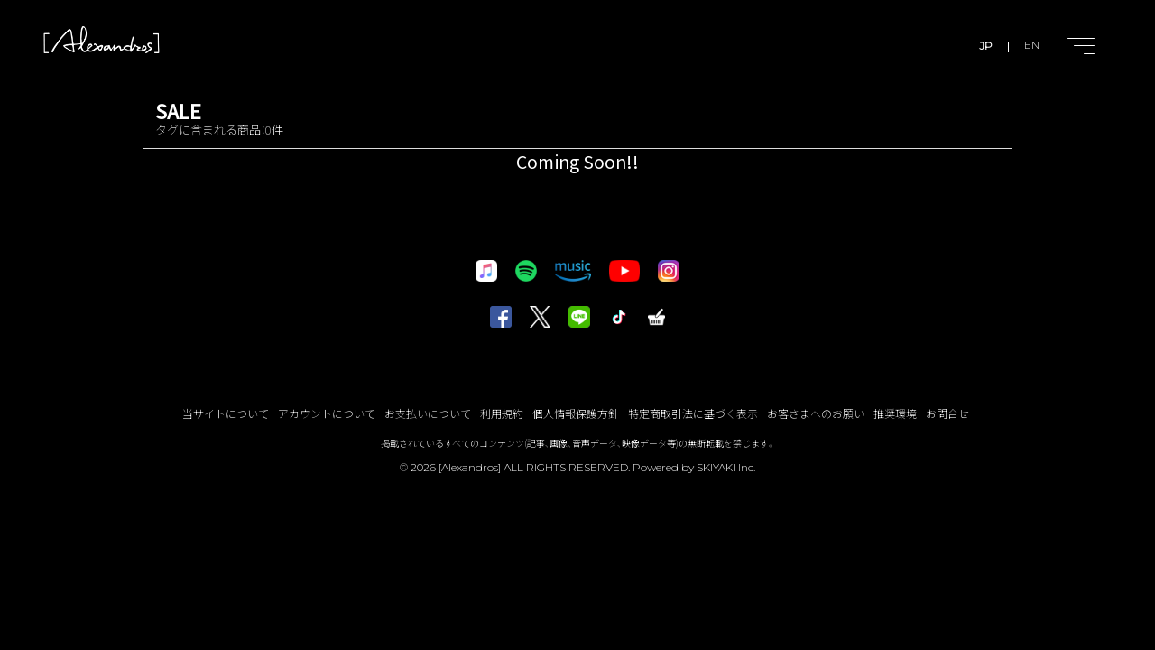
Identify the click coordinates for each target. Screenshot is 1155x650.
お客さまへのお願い (815, 413)
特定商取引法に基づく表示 (693, 413)
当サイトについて (225, 413)
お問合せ (947, 413)
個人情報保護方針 (575, 413)
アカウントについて (326, 413)
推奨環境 (895, 413)
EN (1032, 45)
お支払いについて (427, 413)
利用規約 (501, 413)
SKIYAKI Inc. (726, 467)
